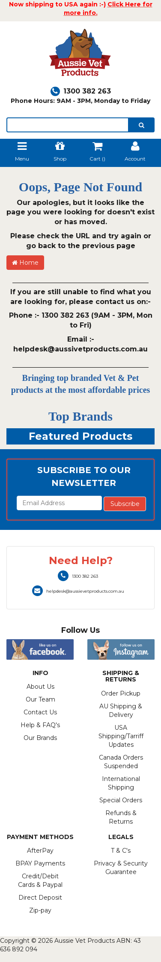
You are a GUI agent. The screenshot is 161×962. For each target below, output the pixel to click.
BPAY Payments (40, 863)
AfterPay (40, 850)
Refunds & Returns (121, 817)
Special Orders (120, 800)
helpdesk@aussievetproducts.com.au (78, 591)
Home (25, 262)
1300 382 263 (81, 91)
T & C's (121, 850)
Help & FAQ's (40, 725)
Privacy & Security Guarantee (121, 868)
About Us (40, 686)
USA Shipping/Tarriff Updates (120, 736)
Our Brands (40, 738)
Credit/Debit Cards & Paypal (40, 880)
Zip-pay (40, 910)
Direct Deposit (40, 897)
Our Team (40, 699)
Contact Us (40, 712)
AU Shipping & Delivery (120, 710)
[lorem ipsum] (67, 124)
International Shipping (121, 783)
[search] (141, 124)
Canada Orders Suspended (121, 762)
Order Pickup (120, 693)
